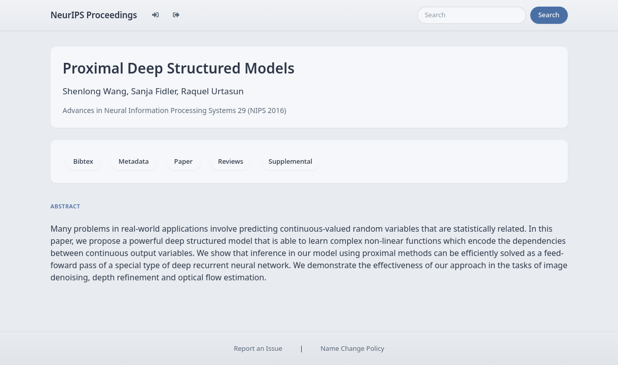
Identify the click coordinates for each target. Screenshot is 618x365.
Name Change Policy (352, 348)
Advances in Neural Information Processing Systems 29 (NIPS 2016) (174, 110)
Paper (183, 161)
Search (549, 14)
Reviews (230, 161)
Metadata (134, 161)
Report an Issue (258, 348)
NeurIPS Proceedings (94, 15)
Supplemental (290, 161)
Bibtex (83, 161)
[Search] (471, 15)
